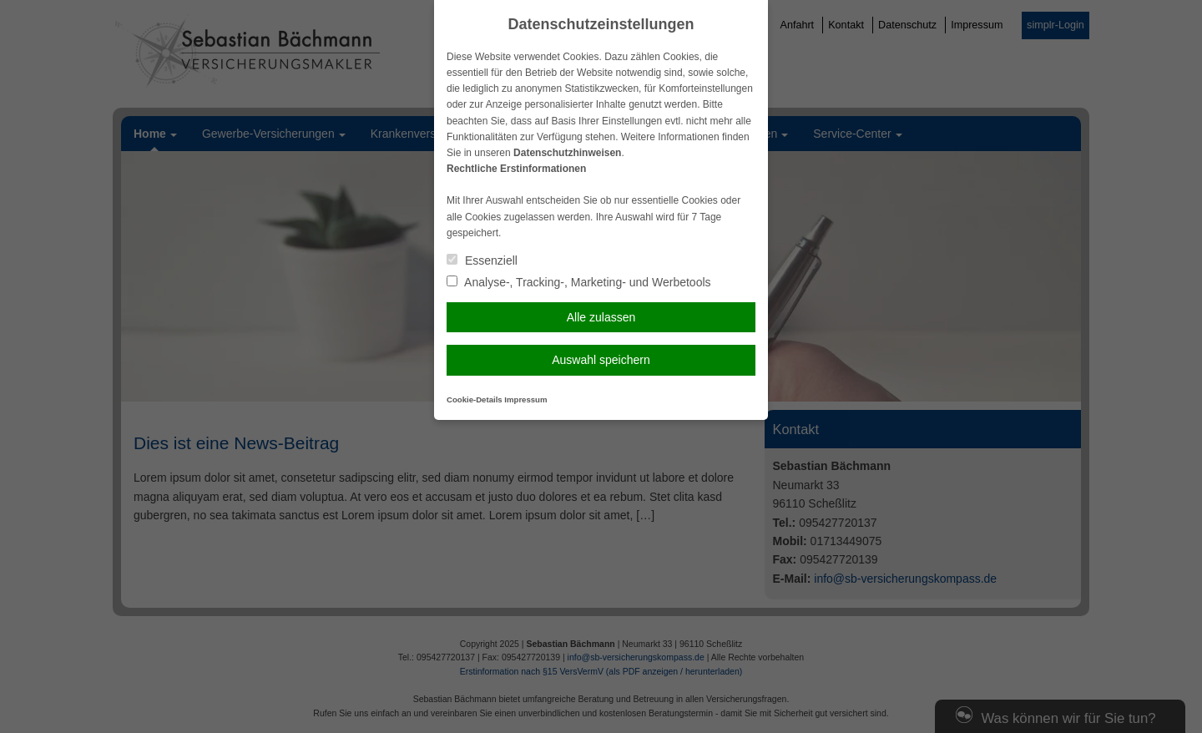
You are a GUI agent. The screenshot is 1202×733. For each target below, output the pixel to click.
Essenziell (482, 260)
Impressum (525, 399)
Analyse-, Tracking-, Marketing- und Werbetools (579, 282)
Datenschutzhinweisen (567, 153)
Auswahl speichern (601, 359)
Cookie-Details (475, 399)
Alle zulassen (601, 317)
